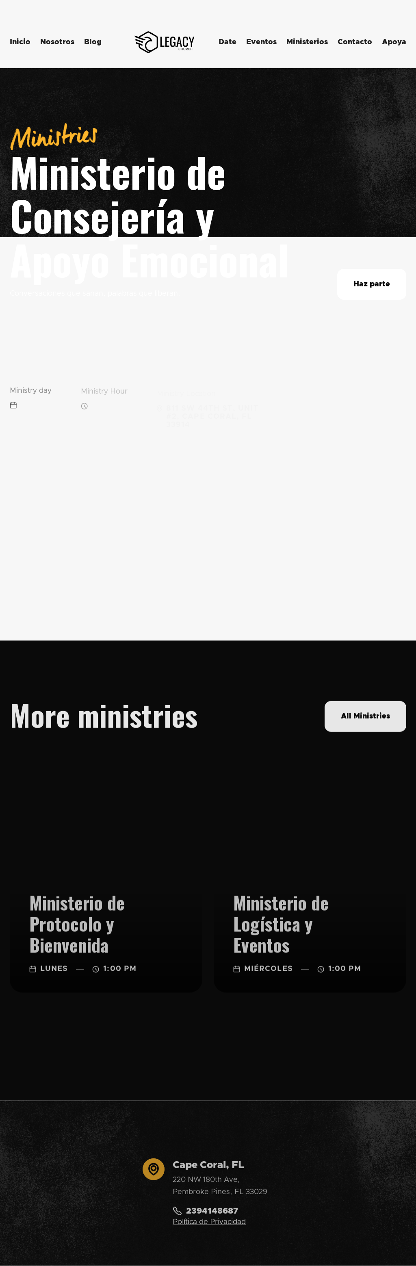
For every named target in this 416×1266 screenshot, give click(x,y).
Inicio (20, 42)
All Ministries (365, 717)
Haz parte (371, 284)
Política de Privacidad (209, 1226)
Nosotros (57, 42)
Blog (93, 42)
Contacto (355, 42)
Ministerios (307, 42)
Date (227, 42)
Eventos (261, 42)
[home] (164, 42)
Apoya (394, 42)
